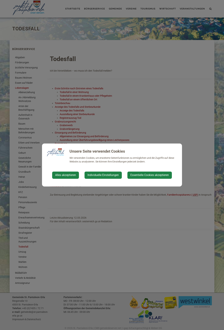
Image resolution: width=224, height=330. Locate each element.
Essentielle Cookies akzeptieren (149, 175)
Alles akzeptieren (65, 175)
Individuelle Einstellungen (103, 175)
